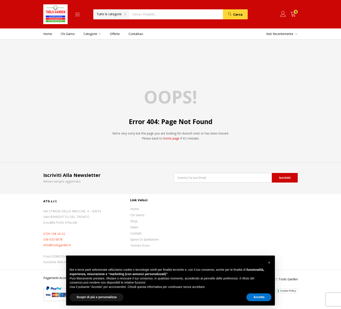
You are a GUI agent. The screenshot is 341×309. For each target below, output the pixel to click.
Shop (133, 221)
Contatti (136, 233)
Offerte (115, 34)
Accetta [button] (258, 297)
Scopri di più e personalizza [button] (97, 297)
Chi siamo (68, 34)
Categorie (92, 34)
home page (171, 138)
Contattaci (136, 34)
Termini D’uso (140, 245)
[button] (111, 14)
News (134, 227)
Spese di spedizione (144, 239)
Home (47, 34)
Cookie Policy (288, 290)
